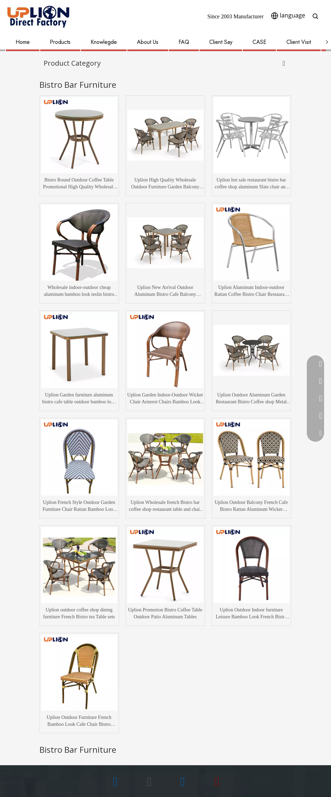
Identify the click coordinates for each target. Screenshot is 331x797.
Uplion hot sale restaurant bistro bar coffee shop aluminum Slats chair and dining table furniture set (251, 183)
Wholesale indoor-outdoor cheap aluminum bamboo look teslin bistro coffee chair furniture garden (79, 291)
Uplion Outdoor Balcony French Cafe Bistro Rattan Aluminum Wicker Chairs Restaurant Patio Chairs (251, 506)
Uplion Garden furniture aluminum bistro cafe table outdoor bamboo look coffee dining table (79, 398)
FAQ (183, 42)
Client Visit (298, 42)
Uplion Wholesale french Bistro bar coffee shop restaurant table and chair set (165, 506)
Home (23, 42)
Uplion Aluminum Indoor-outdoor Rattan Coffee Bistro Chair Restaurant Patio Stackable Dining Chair (251, 291)
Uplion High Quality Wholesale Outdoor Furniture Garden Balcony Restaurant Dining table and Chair (165, 183)
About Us (147, 42)
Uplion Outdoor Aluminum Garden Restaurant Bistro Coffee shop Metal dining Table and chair (251, 398)
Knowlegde (104, 42)
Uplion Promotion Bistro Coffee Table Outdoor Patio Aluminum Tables (165, 613)
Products (60, 42)
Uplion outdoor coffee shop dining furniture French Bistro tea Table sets (79, 613)
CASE (259, 42)
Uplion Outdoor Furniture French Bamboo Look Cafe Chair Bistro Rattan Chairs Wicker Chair (79, 721)
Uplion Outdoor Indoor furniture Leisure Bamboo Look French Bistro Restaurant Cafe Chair (251, 613)
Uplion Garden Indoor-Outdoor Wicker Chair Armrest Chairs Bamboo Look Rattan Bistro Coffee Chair (165, 398)
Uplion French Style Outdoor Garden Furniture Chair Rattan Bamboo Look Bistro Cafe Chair (79, 506)
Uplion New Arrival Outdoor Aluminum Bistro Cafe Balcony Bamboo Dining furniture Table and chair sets (165, 291)
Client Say (220, 42)
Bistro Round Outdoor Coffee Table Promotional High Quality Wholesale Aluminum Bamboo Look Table (79, 183)
